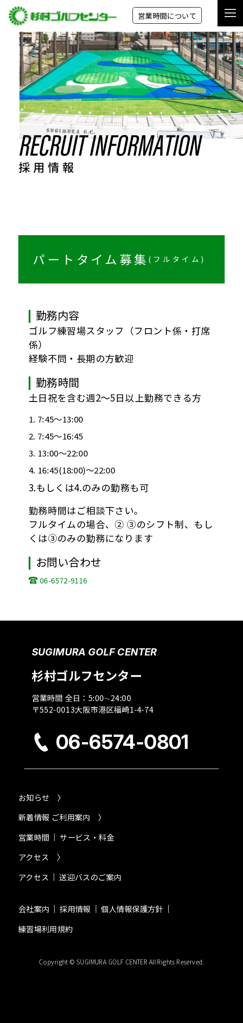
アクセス (33, 877)
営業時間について (167, 15)
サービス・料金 (87, 837)
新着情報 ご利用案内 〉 (62, 817)
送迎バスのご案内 (90, 877)
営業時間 (34, 837)
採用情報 (75, 908)
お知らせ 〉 (41, 797)
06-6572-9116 (64, 580)
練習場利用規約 (45, 928)
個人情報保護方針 (132, 908)
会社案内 (34, 908)
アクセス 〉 (41, 856)
